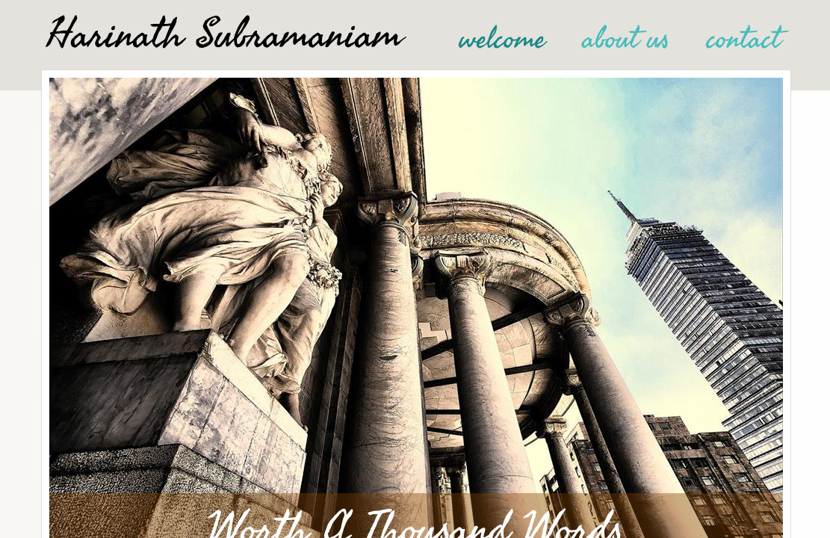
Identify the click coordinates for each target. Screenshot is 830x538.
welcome (502, 39)
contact (744, 39)
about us (626, 39)
